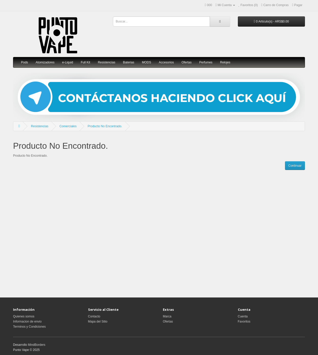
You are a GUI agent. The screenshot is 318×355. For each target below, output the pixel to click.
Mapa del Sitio (98, 321)
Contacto (94, 316)
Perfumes (205, 62)
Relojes (225, 62)
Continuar (295, 165)
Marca (167, 316)
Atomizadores (45, 62)
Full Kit (85, 62)
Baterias (128, 62)
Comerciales (68, 126)
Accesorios (166, 62)
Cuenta (243, 316)
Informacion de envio (27, 321)
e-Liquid (67, 62)
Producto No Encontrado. (105, 126)
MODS (146, 62)
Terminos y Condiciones (29, 326)
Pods (24, 62)
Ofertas (187, 62)
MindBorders (36, 345)
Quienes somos (23, 316)
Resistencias (106, 62)
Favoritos (244, 321)
